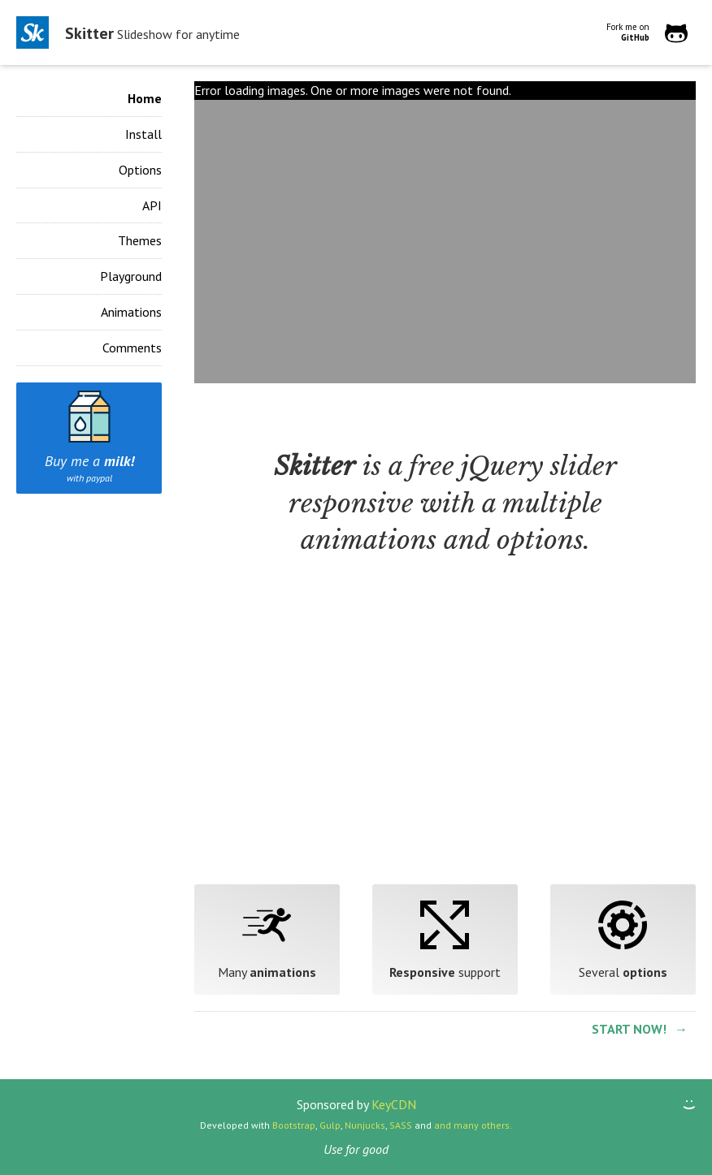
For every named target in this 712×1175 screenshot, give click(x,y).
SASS (400, 1125)
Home (145, 98)
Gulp (330, 1125)
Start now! (629, 1029)
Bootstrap (293, 1125)
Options (140, 170)
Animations (131, 312)
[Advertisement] (445, 738)
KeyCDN (393, 1104)
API (152, 205)
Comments (132, 347)
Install (143, 134)
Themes (140, 240)
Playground (131, 276)
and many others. (473, 1125)
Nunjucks (365, 1125)
